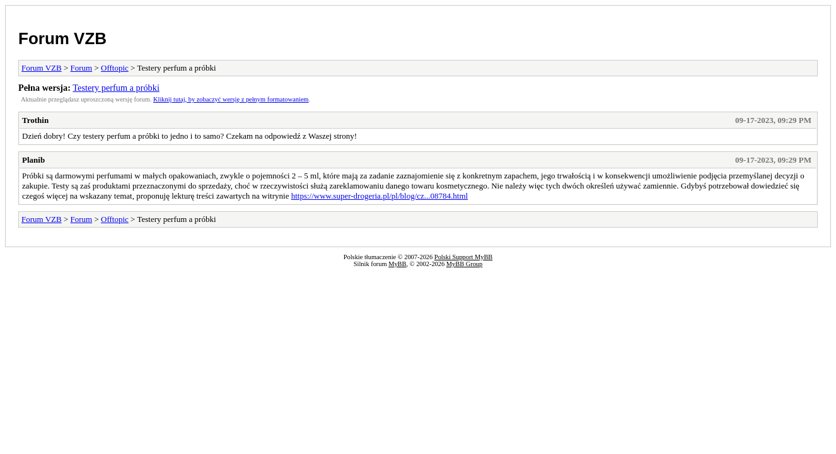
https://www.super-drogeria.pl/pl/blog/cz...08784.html (379, 196)
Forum (82, 68)
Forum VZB (62, 38)
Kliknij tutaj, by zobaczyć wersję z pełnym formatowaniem (230, 99)
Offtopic (115, 68)
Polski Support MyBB (463, 256)
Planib (33, 160)
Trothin (35, 120)
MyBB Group (464, 263)
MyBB (397, 263)
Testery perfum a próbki (116, 88)
